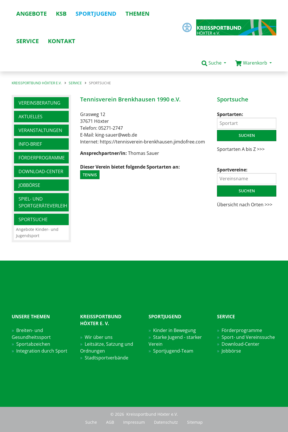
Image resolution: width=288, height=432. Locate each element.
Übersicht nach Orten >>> (244, 204)
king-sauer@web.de (116, 135)
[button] (214, 63)
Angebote (31, 13)
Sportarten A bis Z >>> (241, 149)
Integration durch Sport (41, 351)
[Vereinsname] (246, 178)
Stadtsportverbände (106, 358)
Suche (91, 422)
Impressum (134, 422)
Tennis (90, 174)
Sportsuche (33, 219)
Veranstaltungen (40, 130)
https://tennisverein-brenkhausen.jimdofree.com (152, 142)
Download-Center (41, 171)
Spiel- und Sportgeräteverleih (43, 202)
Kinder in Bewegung (174, 330)
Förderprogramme (42, 158)
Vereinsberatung (39, 103)
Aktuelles (30, 116)
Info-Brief (30, 144)
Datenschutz (166, 422)
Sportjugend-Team (173, 351)
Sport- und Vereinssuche (248, 337)
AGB (110, 422)
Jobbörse (29, 185)
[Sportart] (246, 123)
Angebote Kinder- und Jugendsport (37, 232)
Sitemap (195, 422)
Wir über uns (99, 337)
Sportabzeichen (33, 344)
